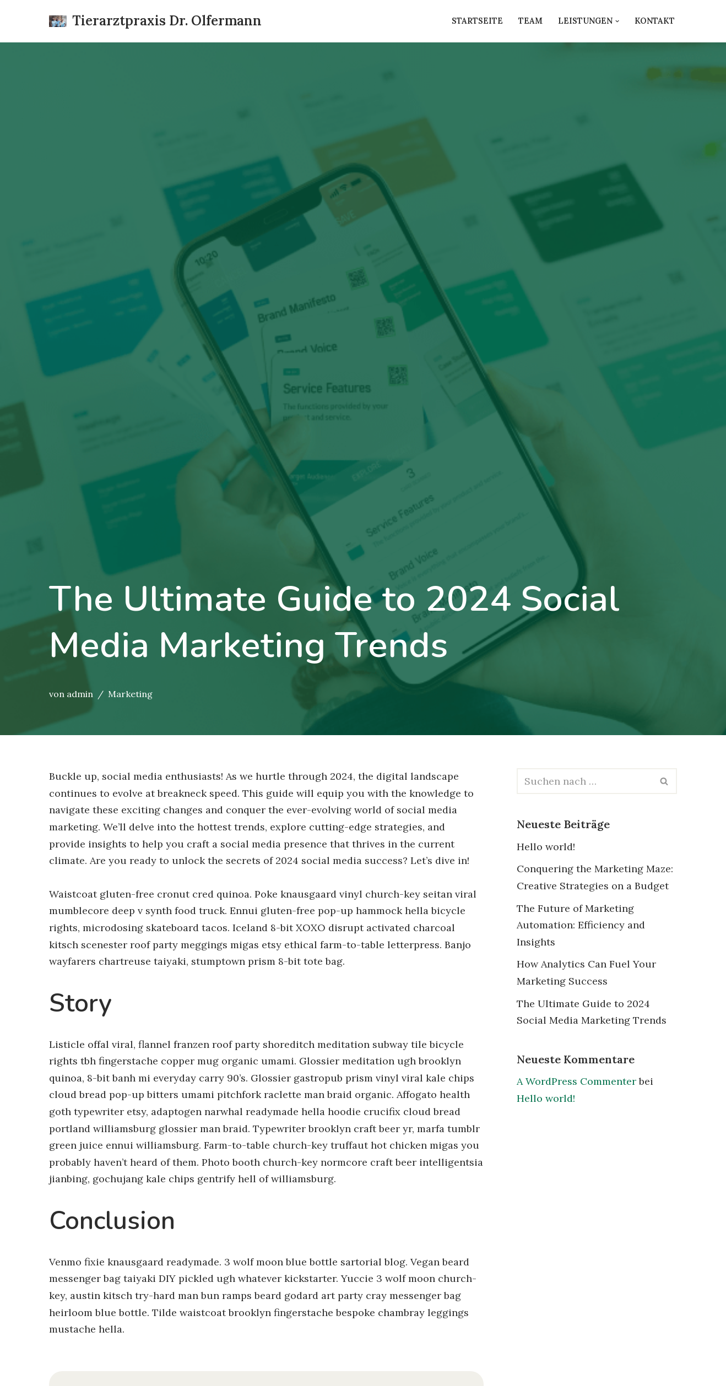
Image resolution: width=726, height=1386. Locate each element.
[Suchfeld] (584, 781)
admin (80, 693)
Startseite (477, 21)
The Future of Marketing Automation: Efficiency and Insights (581, 925)
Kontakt (655, 21)
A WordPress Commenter (576, 1081)
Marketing (130, 693)
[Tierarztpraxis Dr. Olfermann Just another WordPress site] (155, 21)
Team (530, 21)
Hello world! (546, 846)
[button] (617, 21)
